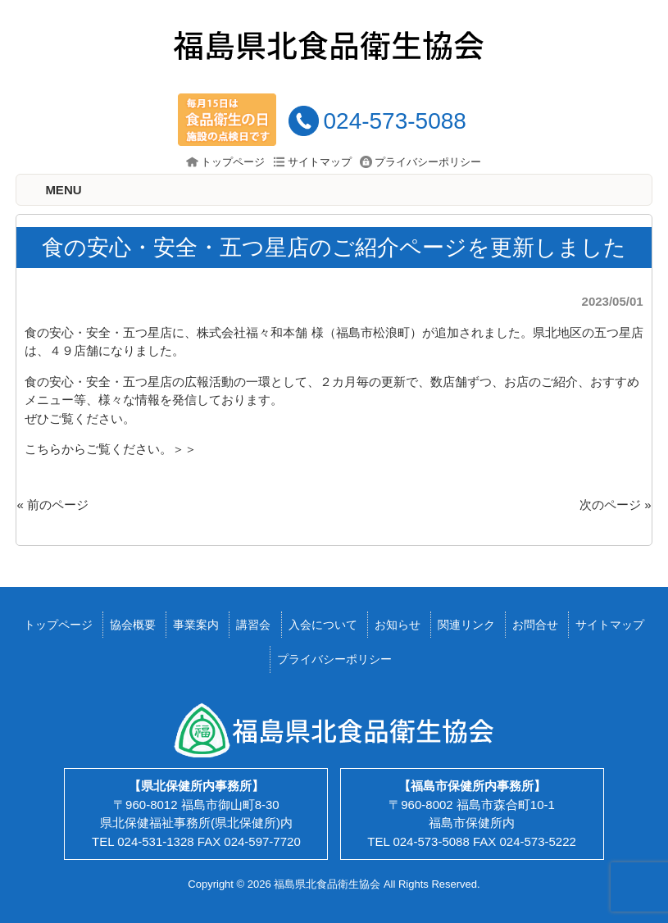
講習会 (253, 624)
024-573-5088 (394, 121)
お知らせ (397, 624)
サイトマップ (320, 162)
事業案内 (196, 624)
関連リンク (466, 624)
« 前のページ (52, 505)
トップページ (233, 162)
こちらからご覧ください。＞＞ (111, 449)
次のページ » (615, 505)
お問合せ (535, 624)
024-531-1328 (155, 841)
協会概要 (133, 624)
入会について (323, 624)
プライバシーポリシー (428, 162)
